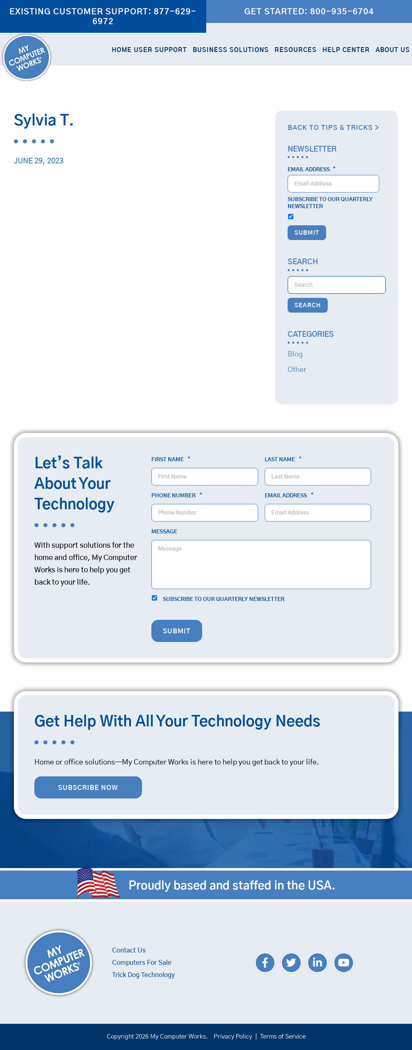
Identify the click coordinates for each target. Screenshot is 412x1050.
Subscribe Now (88, 788)
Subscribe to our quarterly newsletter (330, 203)
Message (164, 532)
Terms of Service (283, 1037)
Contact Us (129, 950)
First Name (170, 460)
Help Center (346, 50)
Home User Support (149, 50)
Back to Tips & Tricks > (333, 128)
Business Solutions (231, 50)
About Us (393, 50)
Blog (295, 354)
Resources (296, 50)
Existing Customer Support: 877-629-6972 (102, 17)
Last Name (283, 460)
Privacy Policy (233, 1037)
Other (297, 370)
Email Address (311, 169)
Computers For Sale (141, 962)
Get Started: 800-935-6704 (309, 12)
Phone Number (176, 496)
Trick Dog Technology (143, 975)
